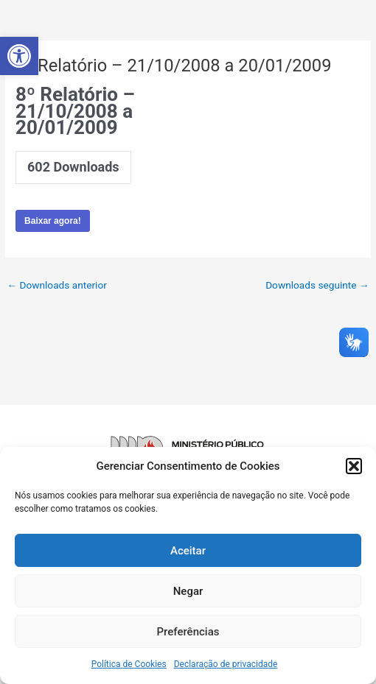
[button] (19, 56)
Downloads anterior (56, 285)
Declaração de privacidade (226, 664)
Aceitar (188, 550)
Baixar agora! (52, 221)
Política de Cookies (129, 664)
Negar (188, 591)
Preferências (188, 631)
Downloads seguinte (317, 285)
